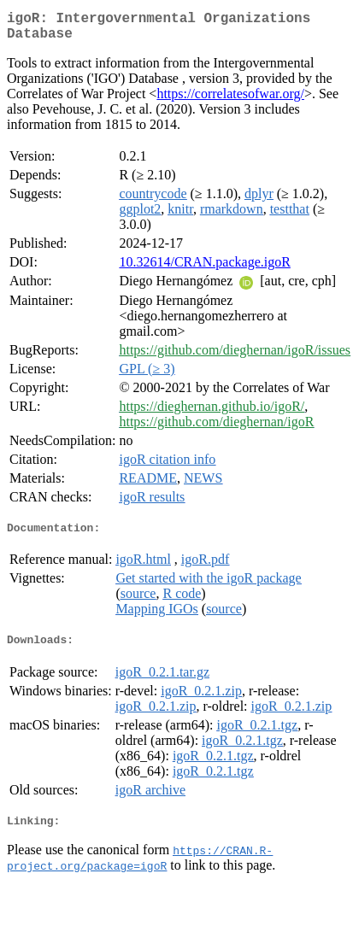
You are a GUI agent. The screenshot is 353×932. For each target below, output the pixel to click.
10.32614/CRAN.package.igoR (204, 268)
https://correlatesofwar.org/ (230, 100)
